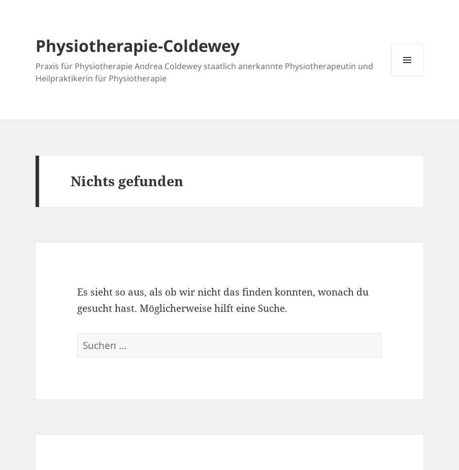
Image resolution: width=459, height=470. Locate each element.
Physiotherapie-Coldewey (138, 45)
